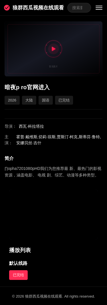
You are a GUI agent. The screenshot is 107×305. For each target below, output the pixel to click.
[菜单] (99, 8)
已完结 (18, 275)
